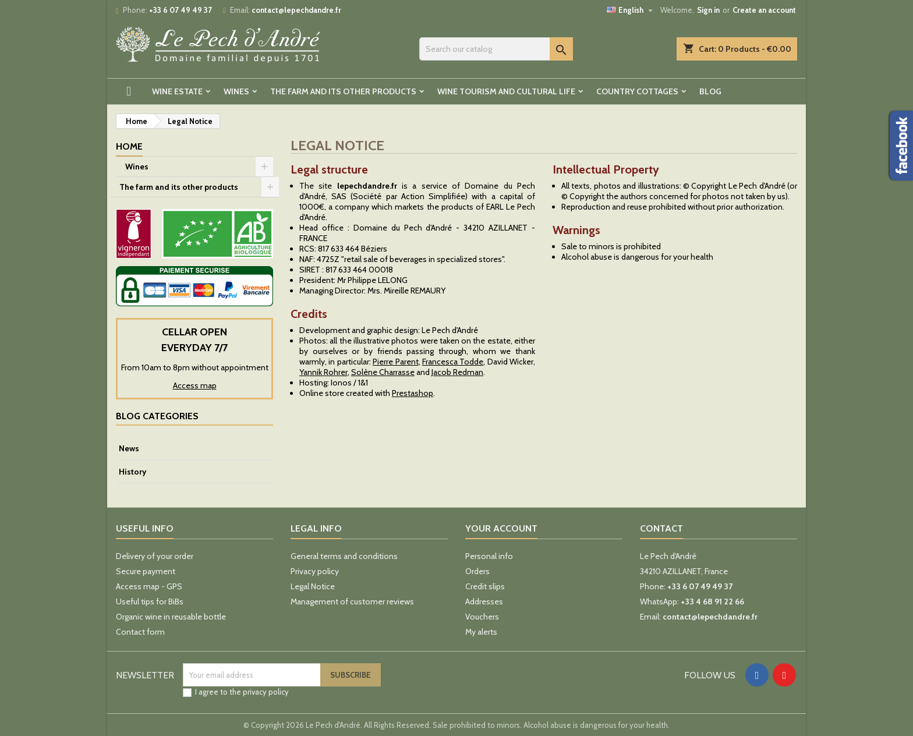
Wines (236, 91)
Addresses (484, 601)
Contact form (140, 632)
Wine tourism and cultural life (506, 91)
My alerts (481, 632)
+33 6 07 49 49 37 (180, 10)
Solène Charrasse (383, 372)
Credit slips (485, 586)
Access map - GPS (149, 586)
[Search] (496, 49)
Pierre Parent (395, 361)
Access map (195, 385)
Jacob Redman (457, 372)
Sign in (708, 10)
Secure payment (145, 571)
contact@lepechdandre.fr (296, 10)
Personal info (489, 556)
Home (129, 146)
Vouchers (482, 616)
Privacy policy (315, 571)
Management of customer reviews (352, 601)
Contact (661, 528)
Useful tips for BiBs (149, 601)
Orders (477, 571)
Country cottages (637, 91)
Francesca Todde (452, 361)
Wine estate (177, 91)
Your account (501, 528)
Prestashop (412, 393)
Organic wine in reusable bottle (171, 616)
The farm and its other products (343, 91)
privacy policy (266, 691)
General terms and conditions (344, 556)
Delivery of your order (154, 556)
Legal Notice (313, 586)
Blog (710, 91)
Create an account (764, 10)
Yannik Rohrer (323, 372)
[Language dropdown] (631, 10)
